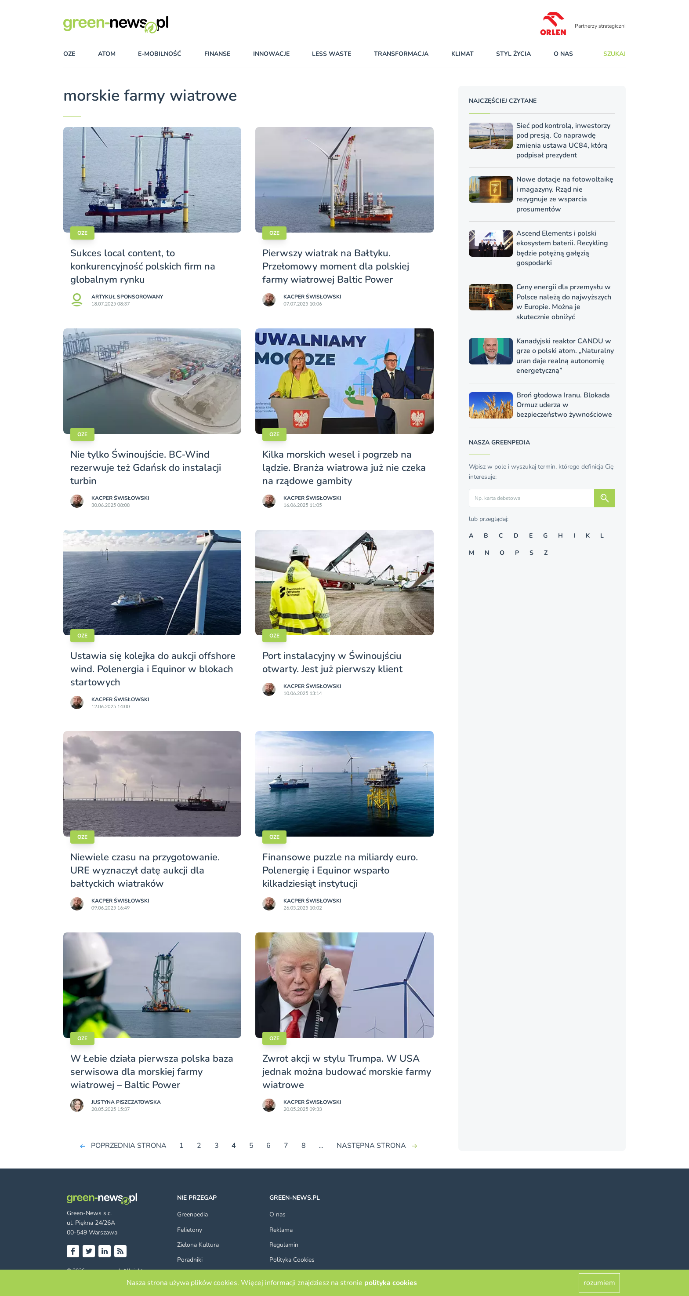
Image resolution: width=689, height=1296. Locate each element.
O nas (563, 54)
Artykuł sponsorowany (127, 296)
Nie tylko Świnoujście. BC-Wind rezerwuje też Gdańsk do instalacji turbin (145, 468)
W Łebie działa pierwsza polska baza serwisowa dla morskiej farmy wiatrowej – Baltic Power (151, 1072)
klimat (462, 54)
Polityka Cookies (292, 1260)
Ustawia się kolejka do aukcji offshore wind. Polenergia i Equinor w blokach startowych (153, 669)
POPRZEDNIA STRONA (129, 1145)
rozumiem (599, 1283)
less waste (331, 54)
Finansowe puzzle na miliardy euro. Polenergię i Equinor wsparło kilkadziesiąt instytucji (340, 870)
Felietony (189, 1230)
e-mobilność (159, 54)
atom (107, 54)
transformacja (401, 54)
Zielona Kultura (198, 1245)
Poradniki (190, 1260)
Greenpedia (192, 1214)
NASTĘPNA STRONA (371, 1145)
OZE (69, 54)
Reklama (281, 1230)
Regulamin (283, 1245)
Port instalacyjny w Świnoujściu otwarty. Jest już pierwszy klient (332, 662)
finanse (217, 54)
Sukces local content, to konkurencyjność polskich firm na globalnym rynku (142, 266)
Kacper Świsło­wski (312, 296)
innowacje (271, 54)
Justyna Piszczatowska (126, 1102)
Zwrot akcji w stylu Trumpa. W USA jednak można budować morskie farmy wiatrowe (346, 1072)
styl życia (513, 54)
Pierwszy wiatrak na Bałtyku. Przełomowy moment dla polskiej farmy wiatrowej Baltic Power (335, 266)
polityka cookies (390, 1283)
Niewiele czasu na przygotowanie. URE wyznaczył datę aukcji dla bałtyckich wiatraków (145, 870)
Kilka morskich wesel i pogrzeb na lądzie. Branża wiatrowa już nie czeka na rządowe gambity (344, 468)
